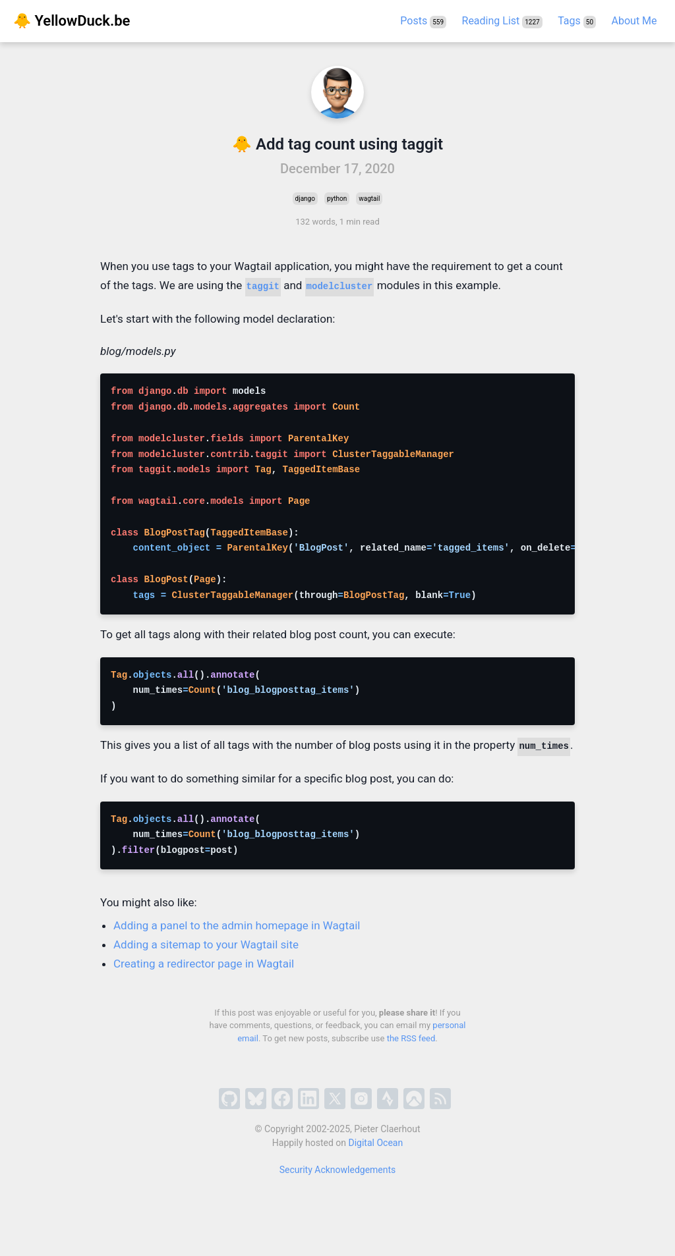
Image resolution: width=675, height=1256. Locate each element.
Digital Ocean (376, 1142)
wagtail (369, 198)
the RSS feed (411, 1038)
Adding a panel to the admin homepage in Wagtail (236, 925)
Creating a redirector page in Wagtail (203, 963)
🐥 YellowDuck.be (71, 21)
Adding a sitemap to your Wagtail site (206, 944)
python (337, 198)
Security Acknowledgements (337, 1169)
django (305, 198)
